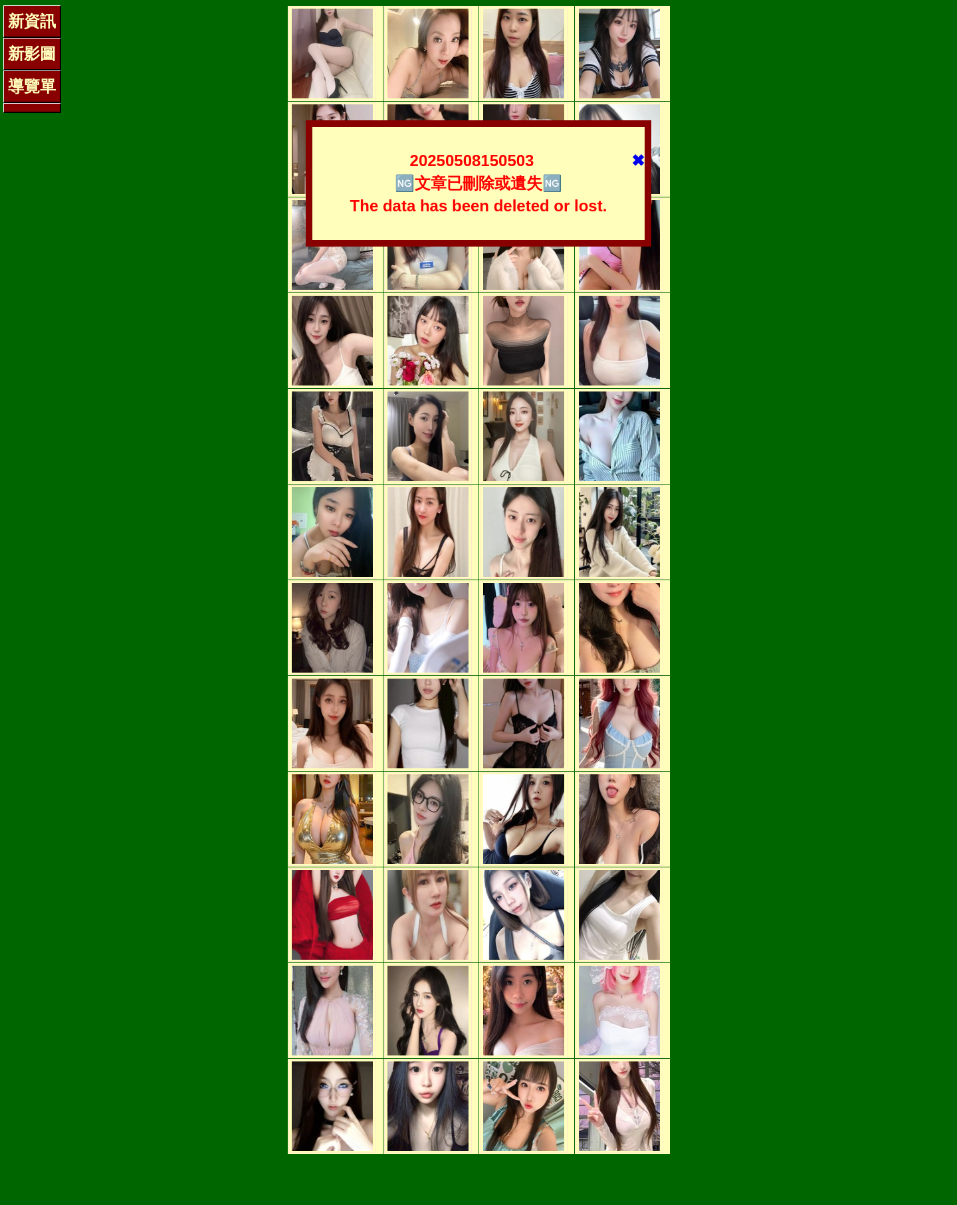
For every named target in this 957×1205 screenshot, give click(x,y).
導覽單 (32, 86)
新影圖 (32, 53)
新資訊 (32, 21)
